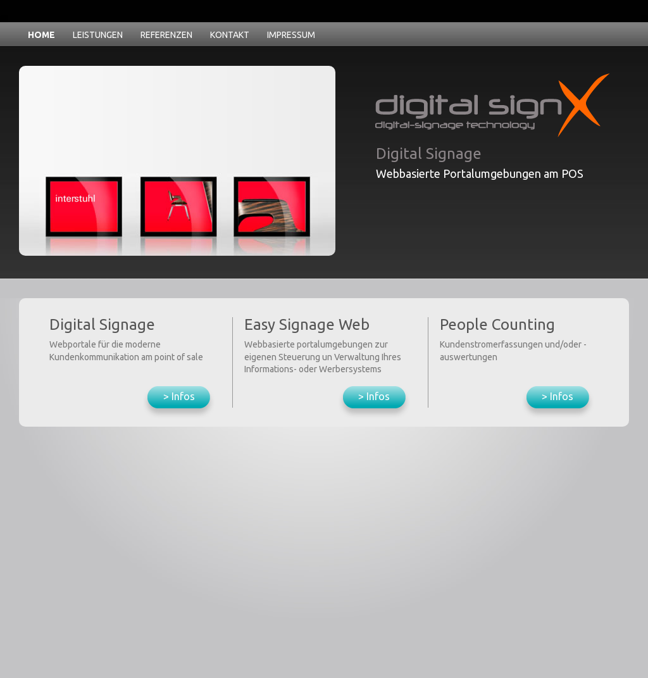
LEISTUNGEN (98, 35)
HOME (41, 35)
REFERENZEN (166, 35)
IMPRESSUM (291, 35)
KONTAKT (229, 35)
